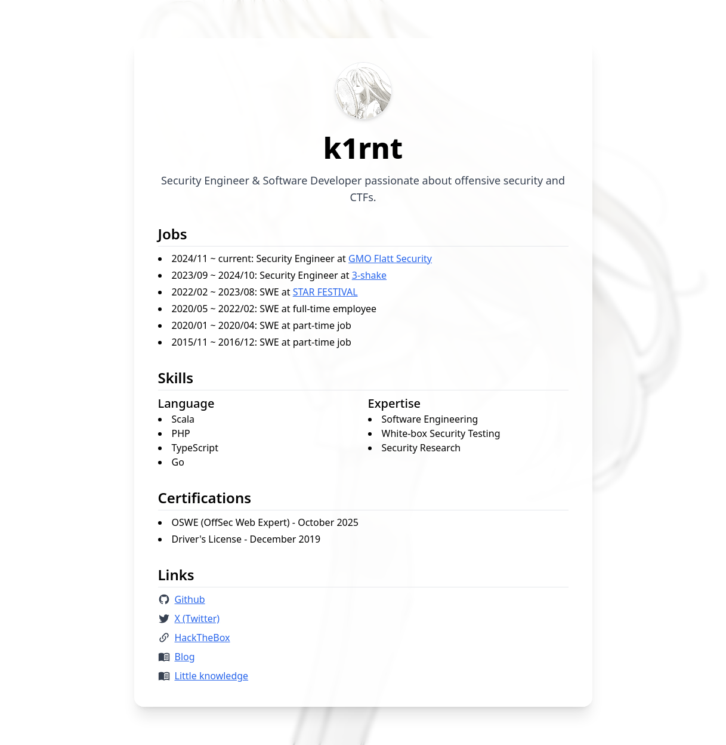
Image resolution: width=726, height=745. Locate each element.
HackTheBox (202, 637)
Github (190, 599)
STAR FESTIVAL (325, 291)
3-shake (369, 275)
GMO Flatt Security (390, 258)
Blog (185, 656)
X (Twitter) (197, 618)
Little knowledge (212, 675)
